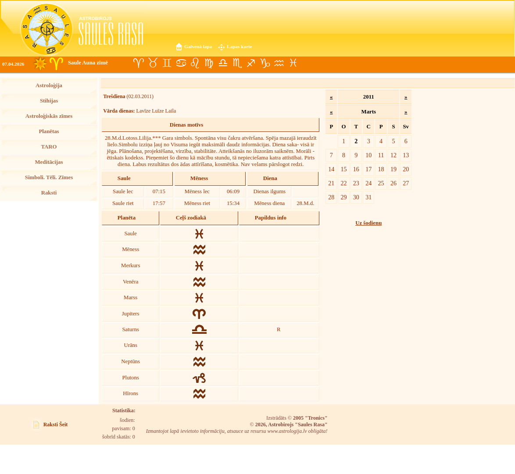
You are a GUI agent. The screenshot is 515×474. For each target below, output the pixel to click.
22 (343, 183)
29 (343, 197)
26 (393, 183)
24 (368, 183)
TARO (49, 147)
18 (381, 169)
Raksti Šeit (55, 424)
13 (406, 155)
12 (393, 155)
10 (368, 155)
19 (393, 169)
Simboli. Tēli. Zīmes (49, 177)
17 (368, 169)
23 (356, 183)
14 (331, 169)
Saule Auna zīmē (88, 63)
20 (406, 169)
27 (406, 183)
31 (368, 197)
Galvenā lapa (198, 46)
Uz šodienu (368, 223)
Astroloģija (49, 85)
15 (343, 169)
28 (331, 197)
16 (356, 169)
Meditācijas (49, 162)
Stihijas (49, 101)
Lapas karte (239, 46)
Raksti (49, 193)
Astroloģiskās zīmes (48, 116)
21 (331, 183)
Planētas (49, 131)
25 (381, 183)
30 (356, 197)
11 (381, 155)
